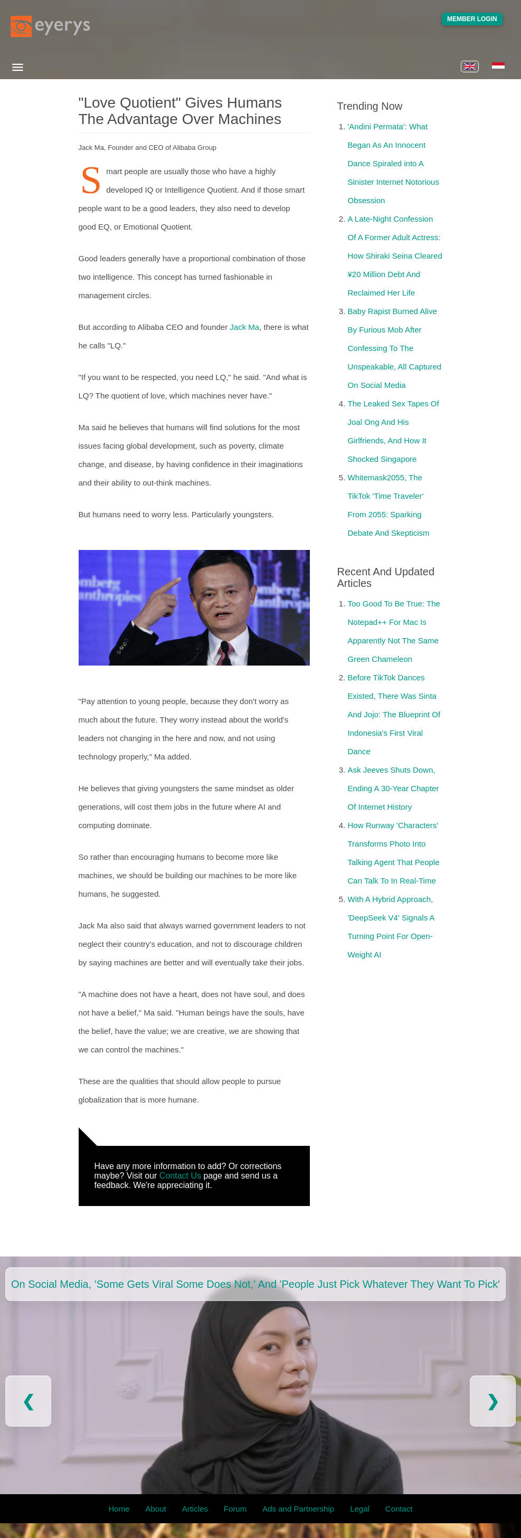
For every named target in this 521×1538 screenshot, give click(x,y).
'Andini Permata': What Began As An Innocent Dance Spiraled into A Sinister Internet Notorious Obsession (393, 163)
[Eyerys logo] (50, 26)
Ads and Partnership (298, 1508)
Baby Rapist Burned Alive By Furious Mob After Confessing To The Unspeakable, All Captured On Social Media (395, 348)
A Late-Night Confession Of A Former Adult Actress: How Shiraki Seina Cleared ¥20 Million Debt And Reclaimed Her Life (395, 255)
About (155, 1508)
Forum (235, 1508)
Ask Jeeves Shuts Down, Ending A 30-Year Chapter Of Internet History (393, 788)
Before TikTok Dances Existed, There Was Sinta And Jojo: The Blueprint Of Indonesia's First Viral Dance (394, 714)
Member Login (472, 19)
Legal (360, 1508)
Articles (195, 1508)
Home (118, 1508)
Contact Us (180, 1175)
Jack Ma (244, 326)
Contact (399, 1508)
